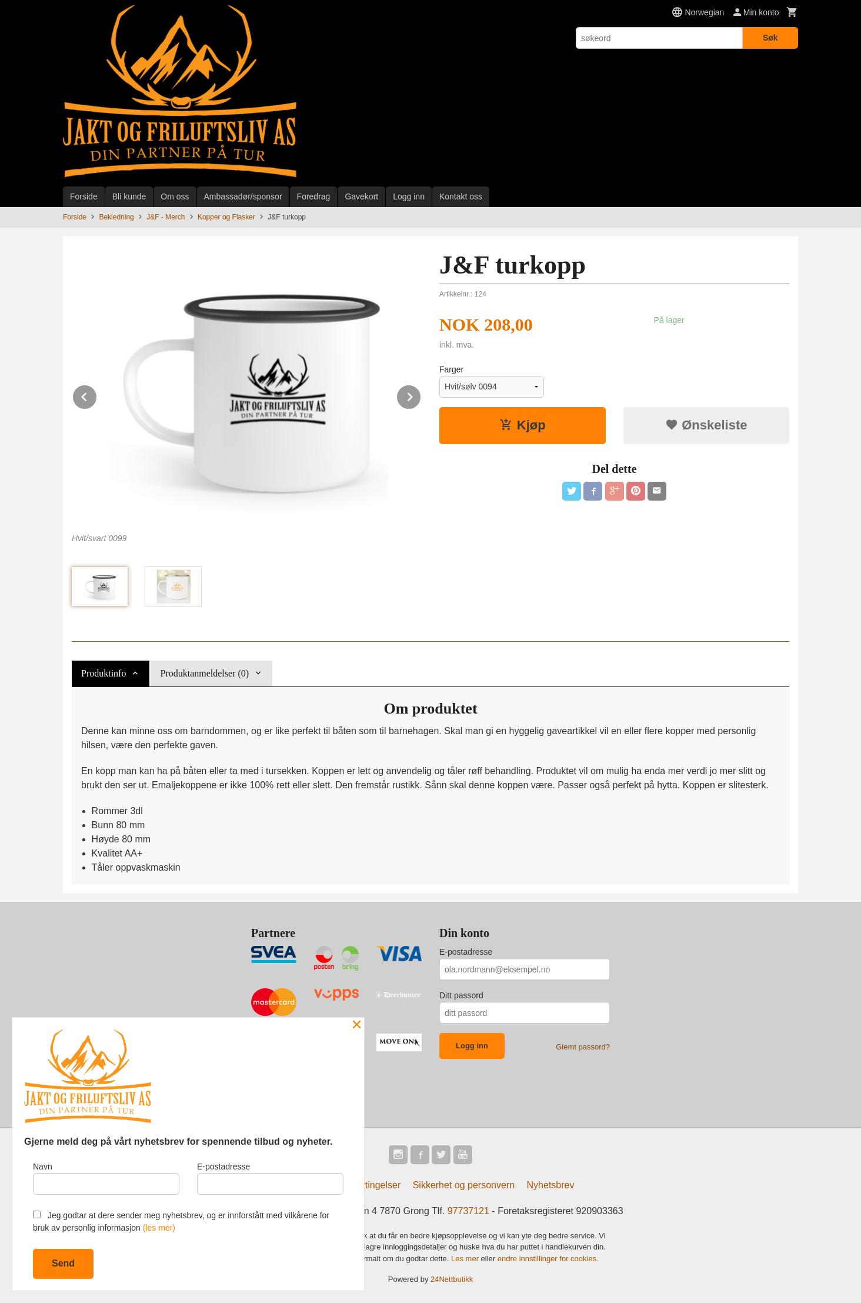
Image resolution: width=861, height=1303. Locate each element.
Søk (770, 37)
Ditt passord (461, 995)
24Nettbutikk (451, 1279)
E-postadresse (465, 952)
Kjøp (522, 425)
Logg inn (409, 196)
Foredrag (314, 196)
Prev (97, 395)
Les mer (466, 1258)
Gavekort (361, 196)
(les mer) (159, 1227)
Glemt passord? (583, 1046)
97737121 (468, 1211)
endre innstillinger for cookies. (548, 1258)
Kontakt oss (460, 196)
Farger (451, 369)
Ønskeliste (706, 425)
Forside (84, 196)
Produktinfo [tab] (103, 673)
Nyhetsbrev (551, 1185)
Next (421, 395)
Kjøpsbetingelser (366, 1185)
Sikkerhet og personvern (464, 1185)
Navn (106, 1178)
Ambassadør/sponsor (243, 196)
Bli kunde (129, 196)
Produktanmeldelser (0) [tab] (204, 673)
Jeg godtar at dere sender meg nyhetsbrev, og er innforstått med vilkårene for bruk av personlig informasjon (181, 1221)
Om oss (175, 196)
